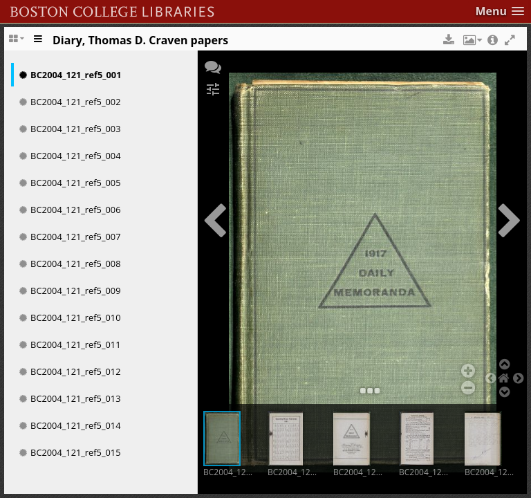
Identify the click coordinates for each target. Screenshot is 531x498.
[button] (499, 11)
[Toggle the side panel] (39, 43)
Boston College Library (163, 8)
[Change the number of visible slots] (18, 43)
